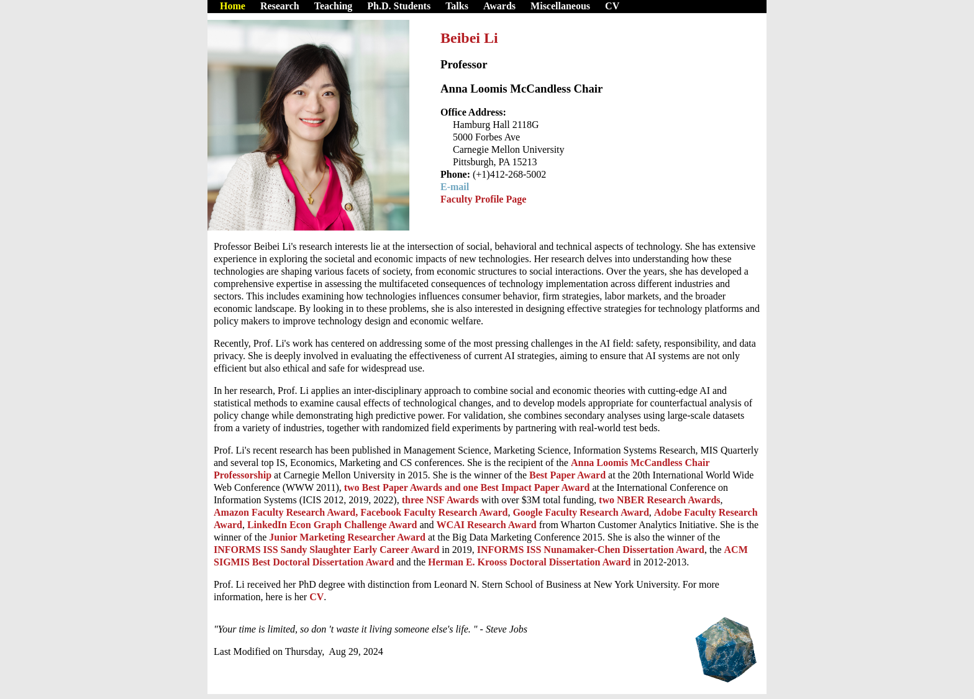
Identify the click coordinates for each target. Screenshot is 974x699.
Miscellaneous (560, 6)
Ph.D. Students (398, 6)
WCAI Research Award (488, 524)
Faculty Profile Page (483, 199)
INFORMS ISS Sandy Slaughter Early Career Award (326, 549)
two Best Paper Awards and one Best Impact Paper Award (467, 487)
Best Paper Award (568, 475)
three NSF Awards (440, 500)
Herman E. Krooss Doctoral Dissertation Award (530, 562)
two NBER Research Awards (659, 500)
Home (232, 6)
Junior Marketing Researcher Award (348, 537)
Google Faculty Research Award (579, 512)
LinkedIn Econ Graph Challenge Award (333, 524)
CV (612, 6)
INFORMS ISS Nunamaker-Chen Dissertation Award (590, 549)
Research (279, 6)
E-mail (454, 186)
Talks (456, 6)
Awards (499, 6)
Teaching (333, 6)
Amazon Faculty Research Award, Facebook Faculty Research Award (360, 512)
